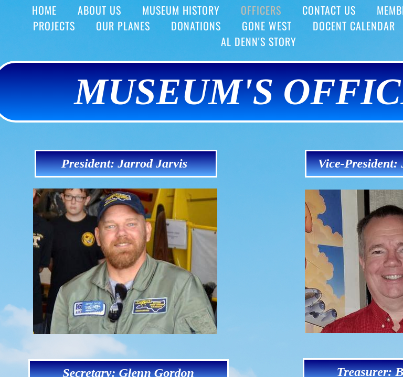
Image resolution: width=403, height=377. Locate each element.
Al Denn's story (258, 41)
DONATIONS (196, 26)
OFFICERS (261, 10)
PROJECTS (54, 26)
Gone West (267, 26)
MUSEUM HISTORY (181, 10)
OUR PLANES (123, 26)
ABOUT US (99, 10)
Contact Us (329, 10)
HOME (44, 10)
